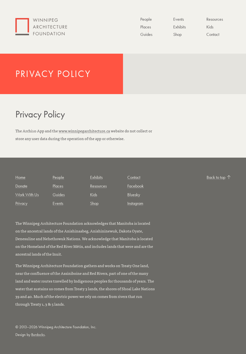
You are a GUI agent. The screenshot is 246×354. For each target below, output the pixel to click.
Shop (177, 34)
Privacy (21, 203)
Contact (212, 34)
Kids (209, 27)
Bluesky (133, 194)
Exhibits (179, 27)
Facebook (135, 186)
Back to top (219, 177)
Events (178, 19)
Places (145, 27)
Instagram (135, 203)
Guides (146, 34)
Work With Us (27, 194)
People (146, 19)
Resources (214, 19)
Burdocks (38, 334)
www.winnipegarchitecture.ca (84, 131)
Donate (21, 186)
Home (20, 177)
